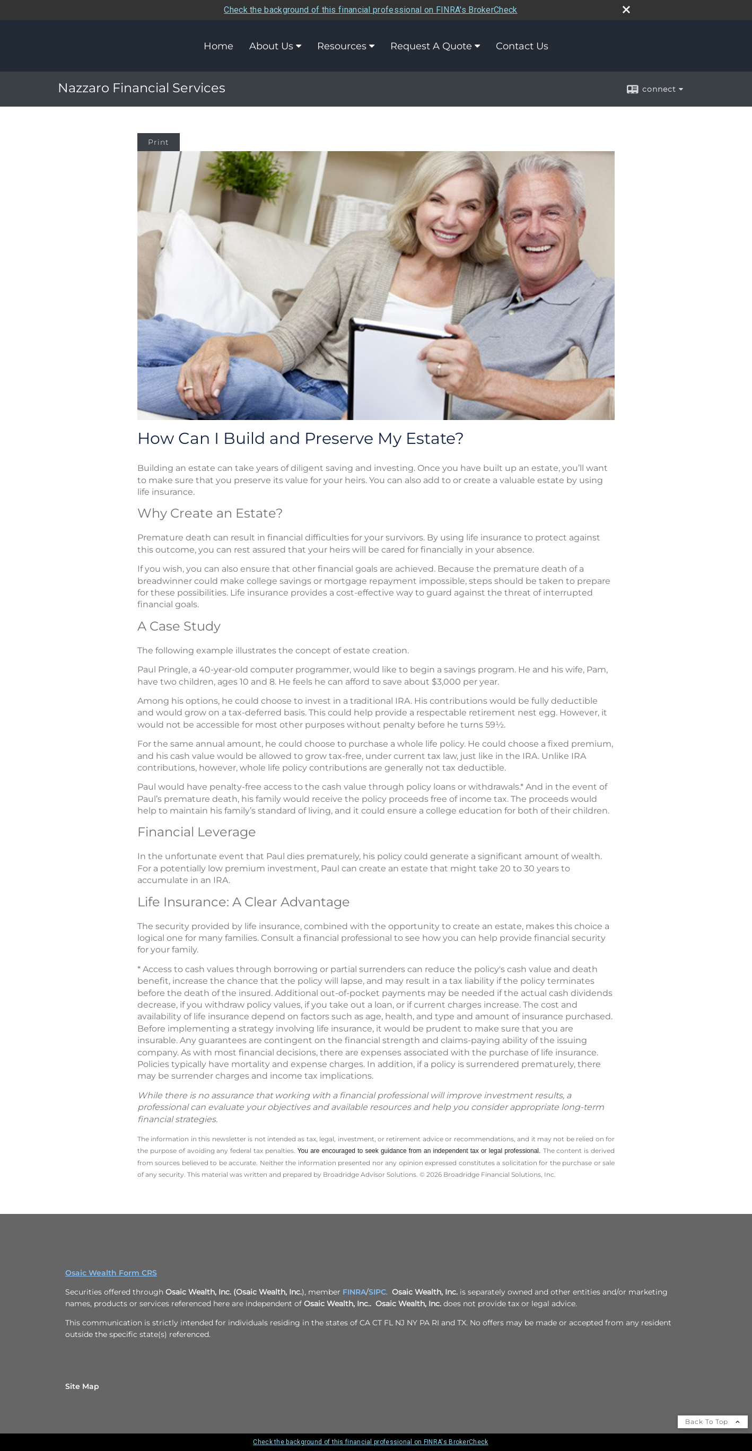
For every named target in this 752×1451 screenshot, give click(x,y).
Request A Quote (431, 46)
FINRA (354, 1292)
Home (218, 46)
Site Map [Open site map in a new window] (82, 1386)
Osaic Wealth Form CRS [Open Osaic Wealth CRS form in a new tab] (111, 1273)
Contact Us (522, 46)
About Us (271, 46)
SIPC (377, 1292)
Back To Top (712, 1422)
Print (158, 142)
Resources (341, 46)
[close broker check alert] (626, 9)
